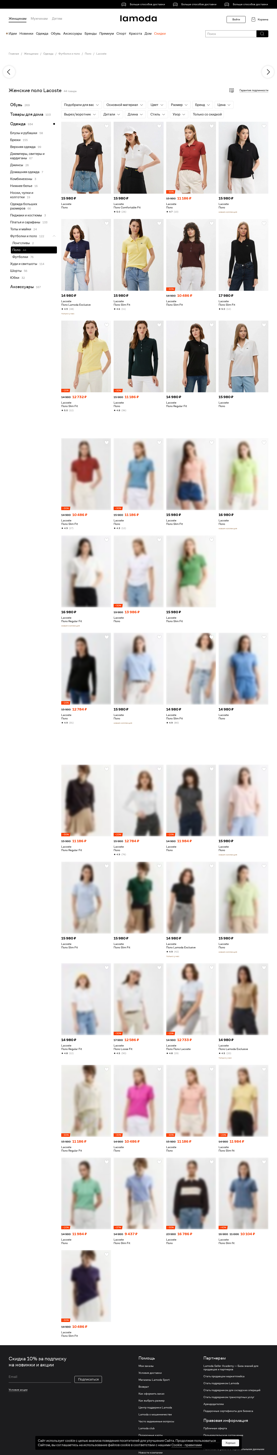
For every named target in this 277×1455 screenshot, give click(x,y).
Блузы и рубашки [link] (23, 133)
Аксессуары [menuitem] (72, 33)
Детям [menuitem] (57, 18)
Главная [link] (14, 53)
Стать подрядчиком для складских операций (231, 1390)
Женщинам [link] (31, 53)
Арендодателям (213, 1404)
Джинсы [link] (16, 165)
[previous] (9, 72)
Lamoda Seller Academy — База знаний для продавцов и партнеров (230, 1367)
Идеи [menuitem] (13, 33)
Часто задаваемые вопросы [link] (156, 1421)
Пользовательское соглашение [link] (223, 1435)
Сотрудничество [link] (213, 1442)
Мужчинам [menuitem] (39, 18)
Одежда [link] (48, 53)
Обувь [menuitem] (56, 33)
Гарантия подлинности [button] (254, 90)
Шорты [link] (16, 271)
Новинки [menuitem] (26, 33)
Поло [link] (88, 53)
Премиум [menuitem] (106, 33)
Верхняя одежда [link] (22, 147)
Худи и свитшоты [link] (23, 264)
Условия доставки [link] (150, 1373)
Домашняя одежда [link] (24, 172)
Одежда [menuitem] (42, 33)
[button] (262, 33)
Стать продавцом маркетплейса (224, 1376)
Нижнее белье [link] (21, 186)
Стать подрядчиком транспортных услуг (228, 1397)
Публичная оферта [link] (215, 1428)
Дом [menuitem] (148, 33)
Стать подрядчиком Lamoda (221, 1383)
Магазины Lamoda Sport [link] (154, 1380)
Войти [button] (236, 19)
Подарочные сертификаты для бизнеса (228, 1411)
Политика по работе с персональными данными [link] (233, 1449)
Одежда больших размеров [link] (23, 206)
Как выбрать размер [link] (151, 1400)
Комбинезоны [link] (21, 179)
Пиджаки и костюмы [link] (26, 215)
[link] (144, 4)
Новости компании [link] (150, 1452)
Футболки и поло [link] (69, 53)
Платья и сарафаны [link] (25, 222)
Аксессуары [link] (22, 286)
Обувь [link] (16, 104)
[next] (268, 72)
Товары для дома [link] (26, 114)
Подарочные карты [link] (150, 1435)
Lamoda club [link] (146, 1428)
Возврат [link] (143, 1386)
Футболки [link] (20, 257)
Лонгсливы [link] (21, 243)
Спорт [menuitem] (121, 33)
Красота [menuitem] (135, 33)
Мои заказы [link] (146, 1366)
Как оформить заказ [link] (151, 1393)
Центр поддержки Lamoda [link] (155, 1407)
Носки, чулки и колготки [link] (21, 195)
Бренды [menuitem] (91, 33)
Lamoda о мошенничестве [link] (155, 1414)
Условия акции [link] (18, 1390)
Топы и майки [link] (20, 229)
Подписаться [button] (88, 1379)
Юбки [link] (14, 278)
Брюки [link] (15, 140)
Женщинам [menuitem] (17, 18)
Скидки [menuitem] (160, 33)
